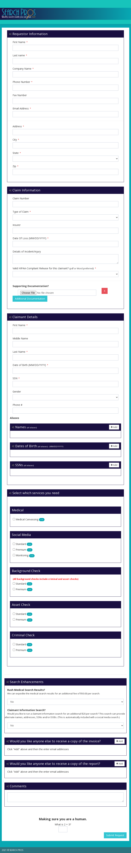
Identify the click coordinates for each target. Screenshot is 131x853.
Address (18, 126)
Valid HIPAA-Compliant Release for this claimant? (54, 268)
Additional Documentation (30, 298)
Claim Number (21, 198)
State (17, 153)
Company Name (23, 68)
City (16, 139)
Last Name (20, 351)
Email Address (22, 108)
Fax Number (20, 95)
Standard (24, 544)
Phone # (17, 404)
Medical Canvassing (30, 519)
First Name (20, 42)
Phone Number (22, 82)
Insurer (17, 225)
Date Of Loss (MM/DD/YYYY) (31, 238)
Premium (24, 549)
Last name (20, 55)
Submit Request (115, 835)
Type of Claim (22, 211)
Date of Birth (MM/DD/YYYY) (30, 365)
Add (114, 427)
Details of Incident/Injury (27, 251)
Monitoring (25, 555)
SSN (16, 378)
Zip (15, 166)
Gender (17, 391)
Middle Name (20, 338)
